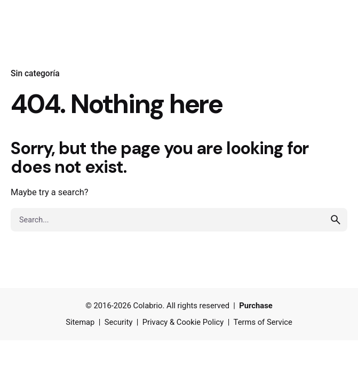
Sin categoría (35, 73)
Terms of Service (263, 322)
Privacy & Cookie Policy (183, 322)
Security (119, 322)
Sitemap (80, 322)
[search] (335, 219)
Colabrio (148, 305)
